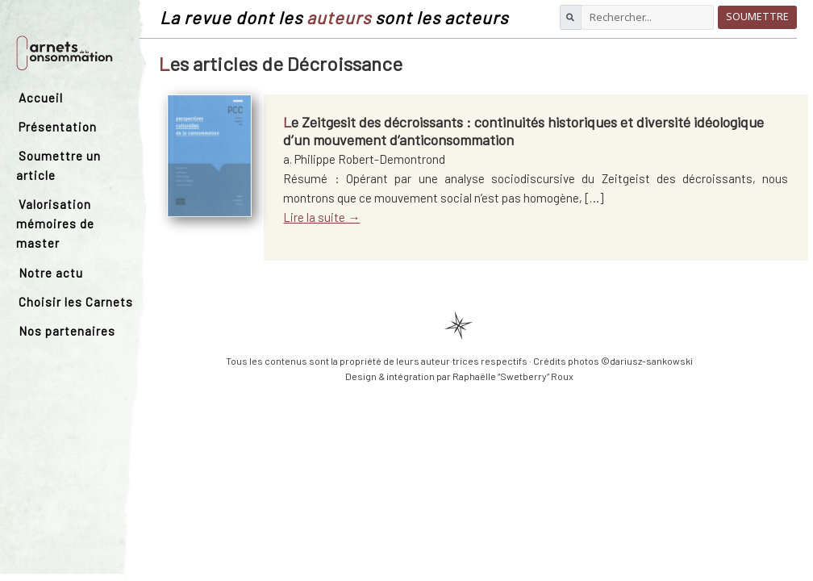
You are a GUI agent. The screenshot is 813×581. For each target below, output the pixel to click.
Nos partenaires (67, 331)
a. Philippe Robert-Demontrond (364, 159)
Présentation (58, 126)
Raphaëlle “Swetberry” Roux (512, 376)
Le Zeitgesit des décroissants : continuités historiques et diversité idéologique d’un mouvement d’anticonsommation (523, 130)
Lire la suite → (321, 217)
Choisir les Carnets (76, 302)
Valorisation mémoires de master (55, 223)
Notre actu (51, 272)
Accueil (41, 97)
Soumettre (757, 16)
